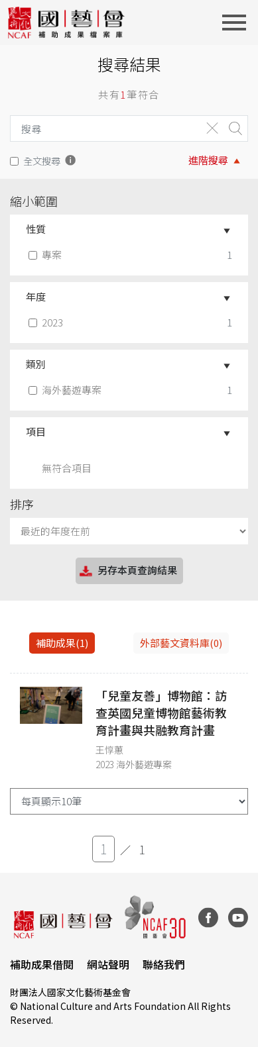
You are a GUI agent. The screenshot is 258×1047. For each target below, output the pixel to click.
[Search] (102, 128)
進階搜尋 (208, 160)
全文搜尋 (41, 161)
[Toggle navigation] (238, 22)
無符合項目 (67, 468)
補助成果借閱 (42, 964)
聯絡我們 (164, 964)
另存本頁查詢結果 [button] (127, 571)
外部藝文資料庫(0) (181, 643)
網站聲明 (108, 964)
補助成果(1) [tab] (62, 643)
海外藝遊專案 (66, 390)
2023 (47, 322)
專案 (46, 255)
